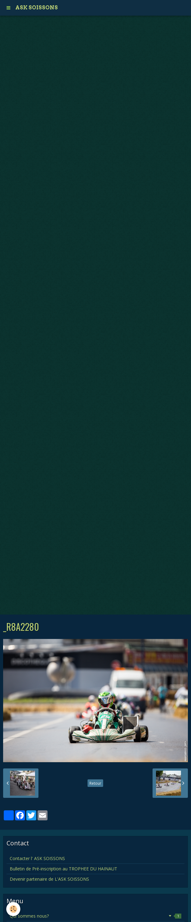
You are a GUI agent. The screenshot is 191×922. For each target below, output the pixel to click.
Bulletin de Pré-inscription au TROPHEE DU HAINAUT (63, 869)
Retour (95, 783)
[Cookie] (13, 909)
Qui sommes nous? (95, 916)
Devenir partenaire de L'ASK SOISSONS (49, 879)
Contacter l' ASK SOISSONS (37, 858)
